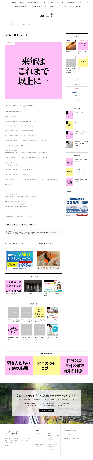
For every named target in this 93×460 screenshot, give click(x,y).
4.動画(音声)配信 (39, 444)
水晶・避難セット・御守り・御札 (19, 6)
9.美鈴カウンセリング (52, 441)
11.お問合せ (50, 446)
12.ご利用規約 (51, 449)
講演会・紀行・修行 (48, 2)
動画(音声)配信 (60, 2)
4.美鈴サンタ (77, 96)
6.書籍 (49, 433)
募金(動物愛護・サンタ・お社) (38, 6)
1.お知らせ (77, 84)
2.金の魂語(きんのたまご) (40, 438)
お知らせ (22, 2)
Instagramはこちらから (46, 410)
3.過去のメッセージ (77, 92)
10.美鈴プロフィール (52, 444)
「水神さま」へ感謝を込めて (24, 232)
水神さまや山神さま (50, 232)
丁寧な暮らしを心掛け (35, 232)
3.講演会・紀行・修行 (40, 441)
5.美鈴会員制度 (39, 446)
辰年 (32, 233)
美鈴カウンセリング (55, 6)
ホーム (37, 433)
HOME (14, 2)
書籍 (79, 2)
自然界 (16, 233)
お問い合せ (78, 6)
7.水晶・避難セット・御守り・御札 (53, 436)
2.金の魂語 (10, 231)
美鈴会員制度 (71, 2)
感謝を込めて (43, 232)
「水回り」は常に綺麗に (13, 232)
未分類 (77, 99)
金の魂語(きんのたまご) (33, 2)
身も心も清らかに (27, 233)
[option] (19, 365)
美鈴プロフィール (68, 6)
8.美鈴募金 (50, 439)
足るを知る (21, 233)
